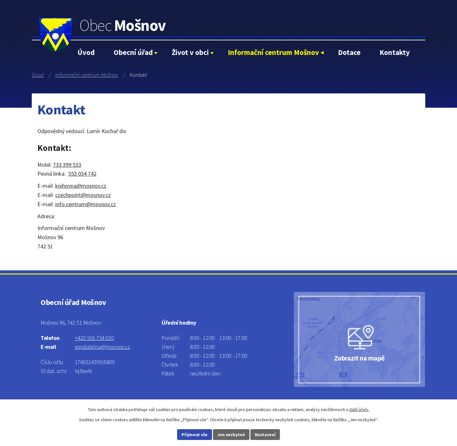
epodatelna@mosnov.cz (102, 346)
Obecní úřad (133, 52)
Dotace (349, 52)
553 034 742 (82, 173)
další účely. (359, 409)
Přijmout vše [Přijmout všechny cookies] (195, 434)
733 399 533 (67, 164)
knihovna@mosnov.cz (80, 185)
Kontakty (395, 52)
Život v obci (190, 52)
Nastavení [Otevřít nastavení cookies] (265, 434)
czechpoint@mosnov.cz (83, 195)
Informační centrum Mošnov (273, 52)
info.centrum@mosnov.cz (85, 204)
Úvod (86, 52)
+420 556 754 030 (94, 337)
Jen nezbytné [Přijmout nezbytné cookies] (231, 434)
